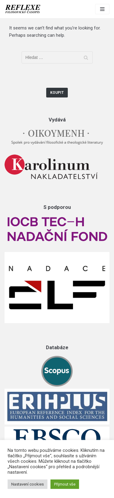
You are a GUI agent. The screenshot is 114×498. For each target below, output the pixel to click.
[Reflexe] (23, 9)
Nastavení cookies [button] (27, 484)
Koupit (57, 92)
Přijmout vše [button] (64, 484)
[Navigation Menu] (102, 9)
